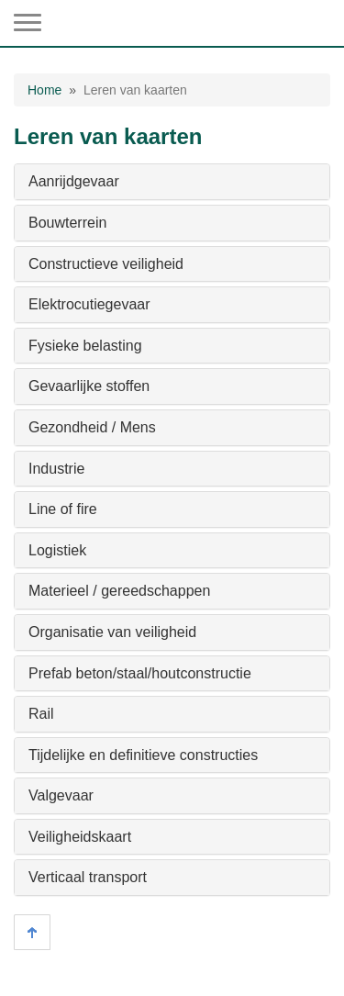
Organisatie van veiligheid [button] (112, 632)
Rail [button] (41, 714)
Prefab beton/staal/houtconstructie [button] (139, 673)
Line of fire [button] (62, 509)
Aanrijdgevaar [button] (73, 181)
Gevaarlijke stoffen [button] (89, 386)
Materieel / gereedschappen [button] (119, 591)
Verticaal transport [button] (87, 877)
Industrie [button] (56, 468)
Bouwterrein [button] (67, 222)
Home (44, 90)
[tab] (172, 181)
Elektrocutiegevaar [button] (89, 304)
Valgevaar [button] (61, 795)
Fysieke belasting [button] (85, 345)
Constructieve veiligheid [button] (105, 264)
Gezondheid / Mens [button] (92, 427)
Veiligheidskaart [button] (79, 837)
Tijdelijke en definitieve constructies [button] (143, 755)
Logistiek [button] (57, 550)
